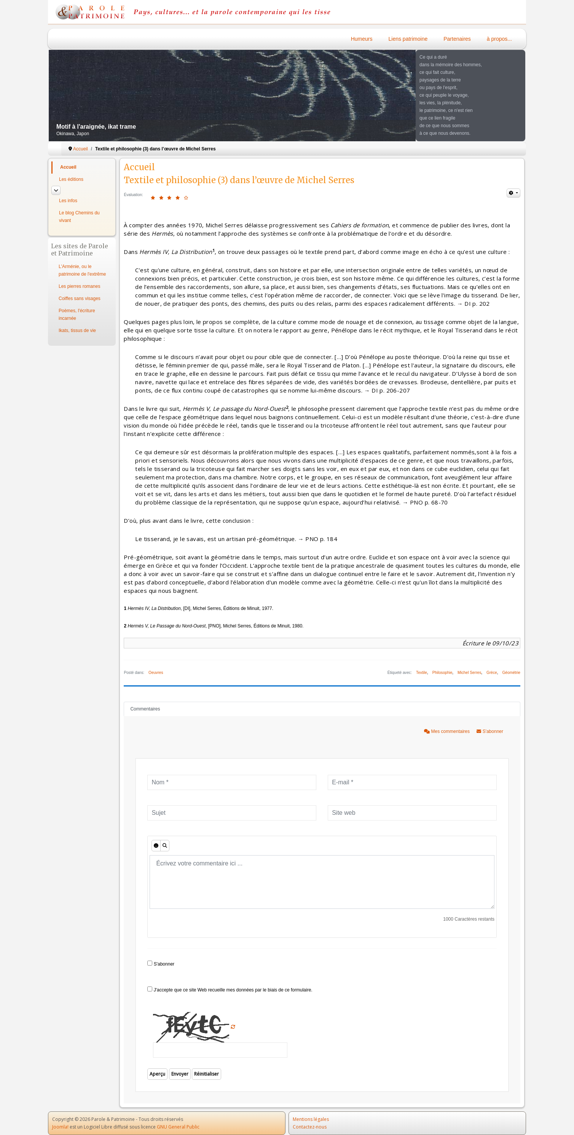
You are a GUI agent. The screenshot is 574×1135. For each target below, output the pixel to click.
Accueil (68, 167)
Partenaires (457, 39)
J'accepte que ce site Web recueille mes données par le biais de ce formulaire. (229, 990)
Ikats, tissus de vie (77, 330)
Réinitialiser (206, 1074)
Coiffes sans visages (79, 298)
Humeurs (362, 39)
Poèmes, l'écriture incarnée (77, 314)
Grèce (491, 672)
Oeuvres (155, 672)
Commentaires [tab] (145, 709)
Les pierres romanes (79, 286)
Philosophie (442, 672)
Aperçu (157, 1074)
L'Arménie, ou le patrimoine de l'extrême (82, 270)
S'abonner (490, 731)
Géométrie (511, 672)
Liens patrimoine (408, 39)
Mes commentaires (447, 731)
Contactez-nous (310, 1127)
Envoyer (179, 1074)
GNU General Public (178, 1127)
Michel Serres (469, 672)
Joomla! (60, 1127)
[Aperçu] (164, 845)
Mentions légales (311, 1119)
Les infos (68, 200)
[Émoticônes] (156, 845)
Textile (421, 672)
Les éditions (71, 179)
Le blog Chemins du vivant (79, 216)
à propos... (499, 39)
